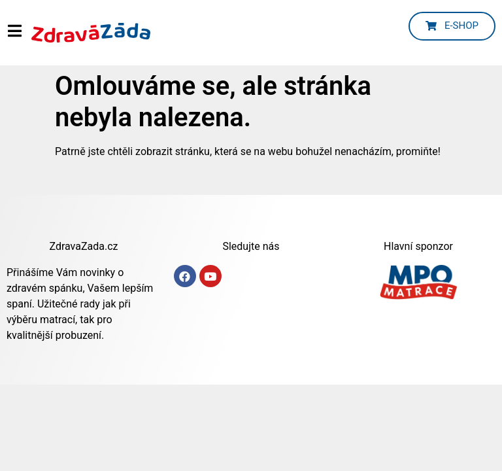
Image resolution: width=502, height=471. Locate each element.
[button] (452, 26)
